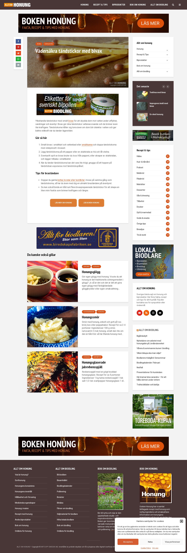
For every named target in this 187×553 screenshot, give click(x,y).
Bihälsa (60, 503)
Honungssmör (90, 317)
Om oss (155, 548)
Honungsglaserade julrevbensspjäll (94, 364)
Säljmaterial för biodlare (67, 514)
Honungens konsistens (24, 486)
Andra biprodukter (23, 520)
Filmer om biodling (65, 508)
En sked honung (156, 114)
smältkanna (87, 144)
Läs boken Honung (91, 203)
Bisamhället (62, 480)
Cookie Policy (146, 548)
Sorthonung (20, 480)
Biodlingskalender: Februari (148, 363)
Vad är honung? (21, 475)
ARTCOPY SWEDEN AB (49, 547)
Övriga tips (49, 44)
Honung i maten (22, 508)
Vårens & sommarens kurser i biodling (153, 348)
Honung (85, 4)
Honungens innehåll (23, 491)
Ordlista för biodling (65, 531)
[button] (181, 521)
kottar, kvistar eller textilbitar (71, 180)
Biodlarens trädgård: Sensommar (151, 358)
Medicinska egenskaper (25, 503)
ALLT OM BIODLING (149, 330)
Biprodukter (118, 4)
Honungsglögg (91, 272)
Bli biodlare (61, 475)
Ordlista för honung (23, 531)
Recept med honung (23, 514)
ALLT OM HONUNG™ (24, 547)
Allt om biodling (159, 4)
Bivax (39, 44)
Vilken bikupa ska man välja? (149, 353)
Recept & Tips (100, 4)
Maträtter (97, 357)
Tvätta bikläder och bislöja (148, 385)
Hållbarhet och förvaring (25, 497)
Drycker (86, 266)
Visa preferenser (172, 542)
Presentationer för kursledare (149, 372)
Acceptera (128, 542)
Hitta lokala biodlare (65, 520)
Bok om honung (138, 4)
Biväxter (60, 497)
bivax (70, 121)
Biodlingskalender (64, 486)
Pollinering (61, 491)
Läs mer (114, 529)
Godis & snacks (88, 312)
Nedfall (140, 367)
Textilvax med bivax (158, 92)
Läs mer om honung (63, 203)
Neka (150, 542)
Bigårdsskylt (142, 336)
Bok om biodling (64, 525)
